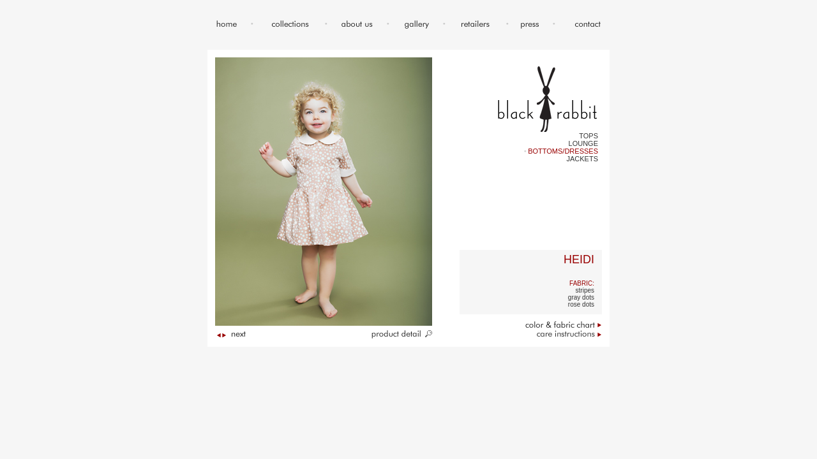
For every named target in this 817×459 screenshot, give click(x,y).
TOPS (588, 136)
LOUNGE (583, 143)
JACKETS (582, 159)
